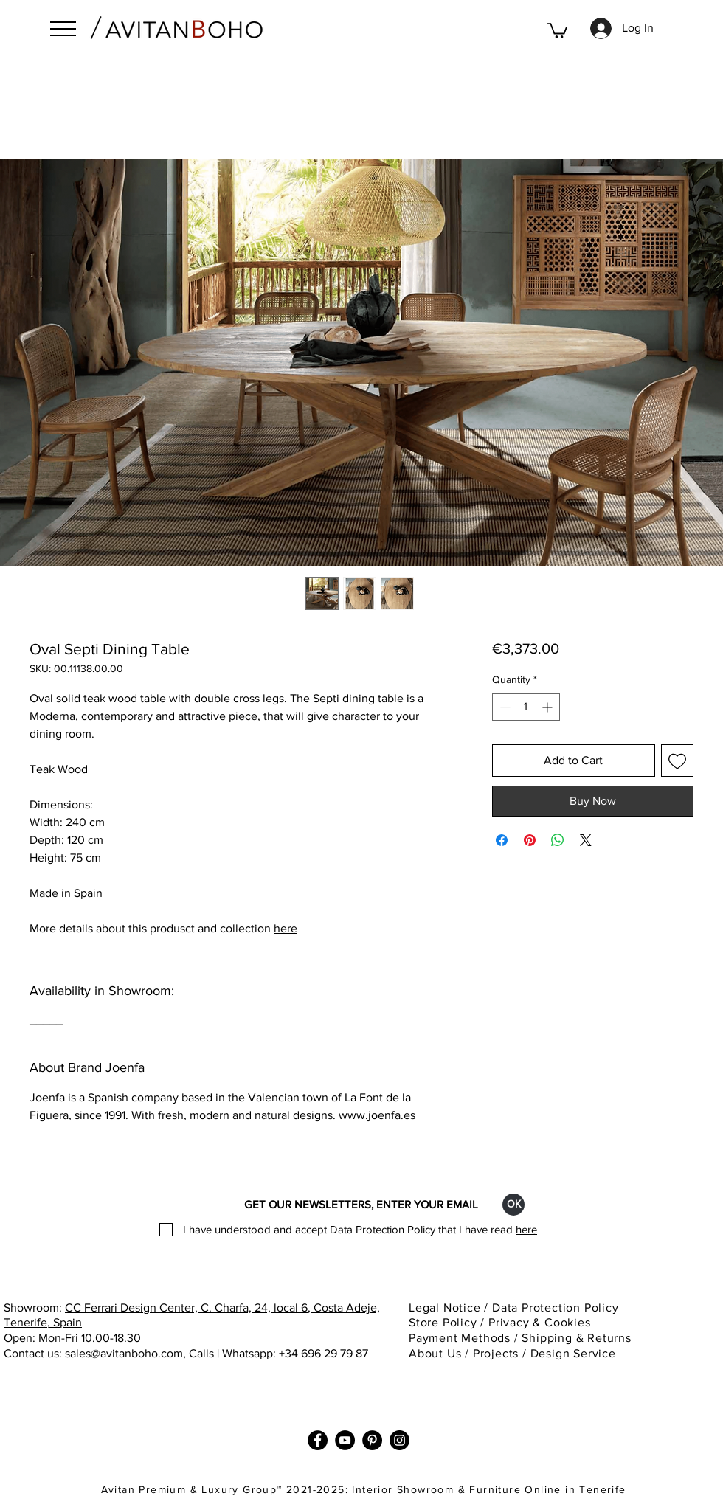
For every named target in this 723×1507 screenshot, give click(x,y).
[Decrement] (503, 707)
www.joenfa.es (377, 1115)
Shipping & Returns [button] (578, 1337)
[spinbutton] (526, 707)
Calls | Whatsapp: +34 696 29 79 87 (278, 1353)
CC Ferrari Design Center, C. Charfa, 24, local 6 (186, 1307)
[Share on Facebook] (502, 840)
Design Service (573, 1353)
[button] (63, 28)
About (426, 1353)
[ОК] (513, 1205)
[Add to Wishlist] (677, 760)
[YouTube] (345, 1440)
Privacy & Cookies (541, 1322)
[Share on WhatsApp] (558, 840)
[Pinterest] (372, 1440)
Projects (496, 1353)
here (285, 928)
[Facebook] (318, 1440)
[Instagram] (399, 1440)
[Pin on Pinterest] (530, 840)
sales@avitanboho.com (124, 1353)
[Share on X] (586, 840)
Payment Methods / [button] (465, 1337)
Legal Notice (446, 1307)
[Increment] (548, 707)
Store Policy (443, 1322)
